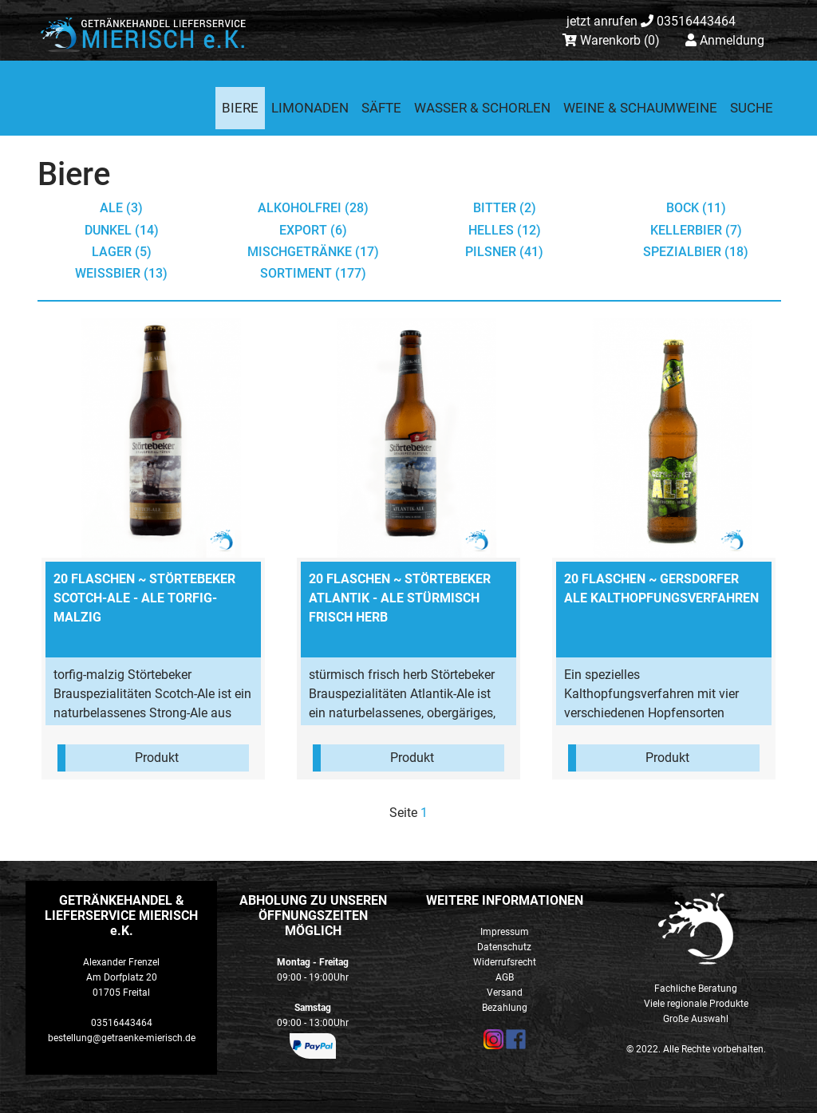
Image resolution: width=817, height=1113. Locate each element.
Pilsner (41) (504, 251)
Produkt (157, 757)
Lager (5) (122, 251)
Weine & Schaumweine (640, 108)
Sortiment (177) (313, 273)
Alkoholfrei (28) (313, 207)
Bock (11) (696, 207)
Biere (240, 108)
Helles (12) (504, 230)
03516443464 (651, 21)
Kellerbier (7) (696, 230)
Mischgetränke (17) (313, 251)
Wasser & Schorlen (482, 108)
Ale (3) (121, 207)
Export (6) (313, 230)
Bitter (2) (504, 207)
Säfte (381, 108)
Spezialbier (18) (695, 251)
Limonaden (310, 108)
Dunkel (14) (122, 230)
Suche (751, 108)
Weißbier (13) (121, 273)
